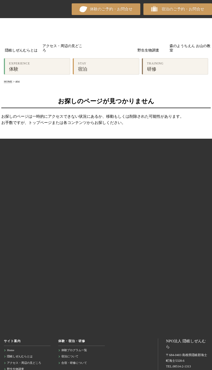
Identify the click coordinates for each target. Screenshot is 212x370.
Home (10, 350)
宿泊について (69, 356)
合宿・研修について (74, 362)
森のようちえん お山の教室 (190, 48)
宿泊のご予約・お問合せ (183, 9)
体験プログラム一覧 (74, 350)
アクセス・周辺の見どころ (62, 48)
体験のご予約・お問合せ (111, 9)
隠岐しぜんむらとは (21, 50)
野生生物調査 (148, 50)
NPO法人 (18, 9)
